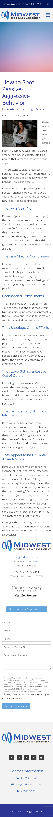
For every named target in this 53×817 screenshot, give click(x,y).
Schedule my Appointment (26, 609)
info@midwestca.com (17, 3)
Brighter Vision (34, 811)
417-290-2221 (28, 791)
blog (30, 109)
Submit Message (16, 706)
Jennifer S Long (15, 109)
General (40, 109)
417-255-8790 (41, 3)
